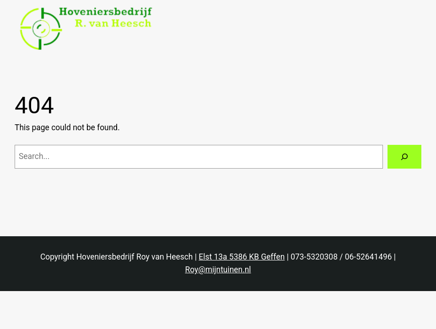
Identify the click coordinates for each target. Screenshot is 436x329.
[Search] (404, 156)
